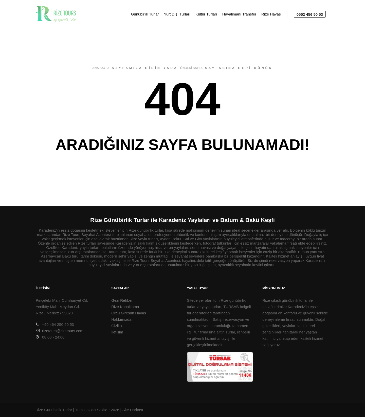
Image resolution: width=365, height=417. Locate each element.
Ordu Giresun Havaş (128, 313)
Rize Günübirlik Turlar (53, 410)
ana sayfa (101, 68)
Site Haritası (132, 410)
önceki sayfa (191, 68)
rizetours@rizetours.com (59, 331)
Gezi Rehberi (122, 300)
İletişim (117, 332)
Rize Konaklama (125, 306)
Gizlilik (116, 326)
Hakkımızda (121, 319)
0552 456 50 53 (310, 14)
